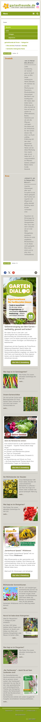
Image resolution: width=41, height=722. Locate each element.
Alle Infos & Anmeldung (20, 362)
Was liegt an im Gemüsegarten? (15, 372)
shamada (24, 45)
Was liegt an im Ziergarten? (13, 647)
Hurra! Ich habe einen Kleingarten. (16, 615)
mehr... (5, 702)
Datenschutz (20, 711)
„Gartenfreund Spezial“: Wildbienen (17, 550)
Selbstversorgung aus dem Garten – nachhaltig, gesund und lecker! (20, 327)
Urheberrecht (31, 711)
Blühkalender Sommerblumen (14, 585)
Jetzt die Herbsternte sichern (15, 441)
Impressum (9, 711)
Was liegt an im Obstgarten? (14, 504)
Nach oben (7, 263)
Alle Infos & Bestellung (20, 575)
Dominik (9, 58)
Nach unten (7, 53)
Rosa (7, 176)
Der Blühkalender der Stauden (14, 477)
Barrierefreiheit (21, 715)
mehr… (21, 381)
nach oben (32, 719)
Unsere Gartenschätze (11, 394)
